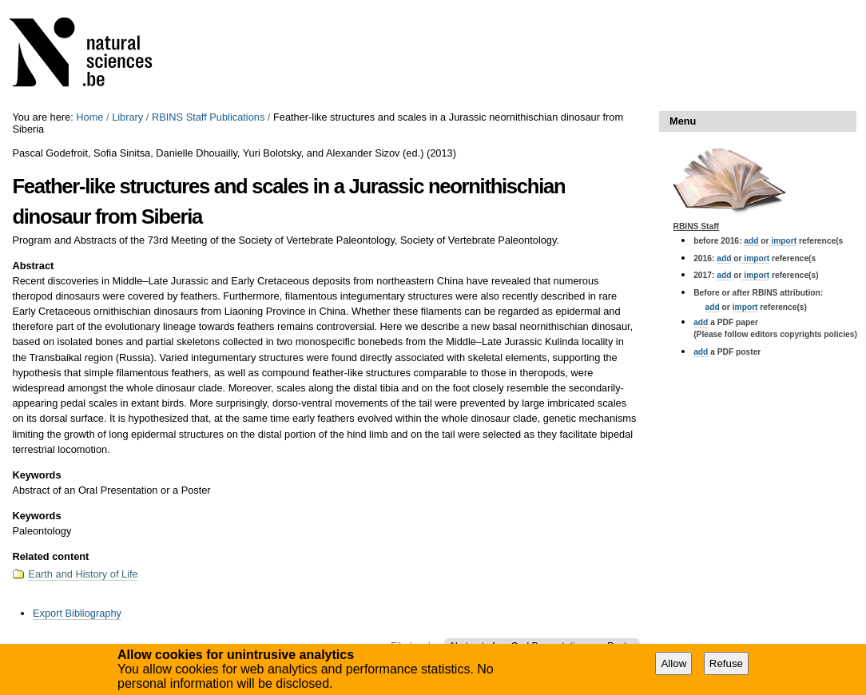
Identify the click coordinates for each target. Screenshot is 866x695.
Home (89, 117)
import (783, 240)
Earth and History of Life (82, 574)
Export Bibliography (77, 613)
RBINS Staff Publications (208, 117)
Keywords (36, 475)
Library (127, 117)
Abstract (33, 266)
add (751, 240)
